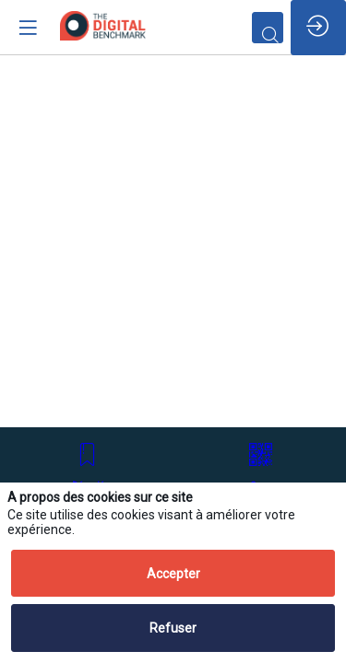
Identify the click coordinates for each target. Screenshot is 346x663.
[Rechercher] (267, 27)
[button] (88, 466)
